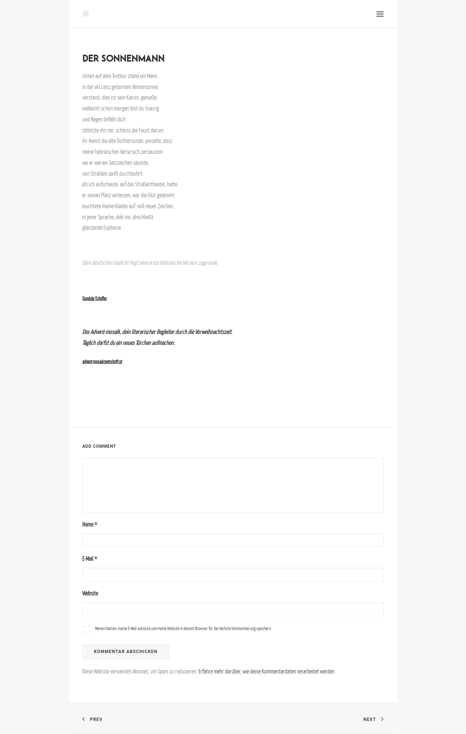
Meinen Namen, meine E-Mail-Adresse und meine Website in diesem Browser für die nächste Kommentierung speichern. (183, 628)
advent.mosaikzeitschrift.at (102, 362)
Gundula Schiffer (94, 299)
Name (89, 524)
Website (90, 593)
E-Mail (89, 558)
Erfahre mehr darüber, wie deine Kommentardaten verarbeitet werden (266, 671)
